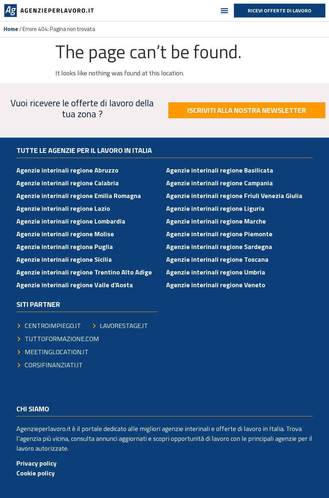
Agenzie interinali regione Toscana (217, 259)
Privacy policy (36, 463)
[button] (224, 11)
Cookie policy (35, 473)
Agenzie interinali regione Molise (65, 234)
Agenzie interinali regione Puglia (64, 247)
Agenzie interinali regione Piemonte (219, 234)
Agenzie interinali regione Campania (219, 183)
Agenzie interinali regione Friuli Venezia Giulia (234, 196)
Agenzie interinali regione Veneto (215, 285)
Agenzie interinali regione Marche (216, 221)
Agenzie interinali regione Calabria (67, 183)
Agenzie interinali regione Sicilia (64, 259)
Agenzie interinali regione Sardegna (219, 247)
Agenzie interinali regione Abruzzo (67, 170)
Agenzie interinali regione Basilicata (219, 170)
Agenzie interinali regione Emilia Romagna (78, 196)
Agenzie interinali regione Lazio (63, 208)
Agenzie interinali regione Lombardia (70, 221)
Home (11, 29)
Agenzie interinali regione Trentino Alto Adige (84, 272)
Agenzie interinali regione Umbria (215, 272)
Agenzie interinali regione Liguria (215, 208)
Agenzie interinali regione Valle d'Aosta (74, 285)
